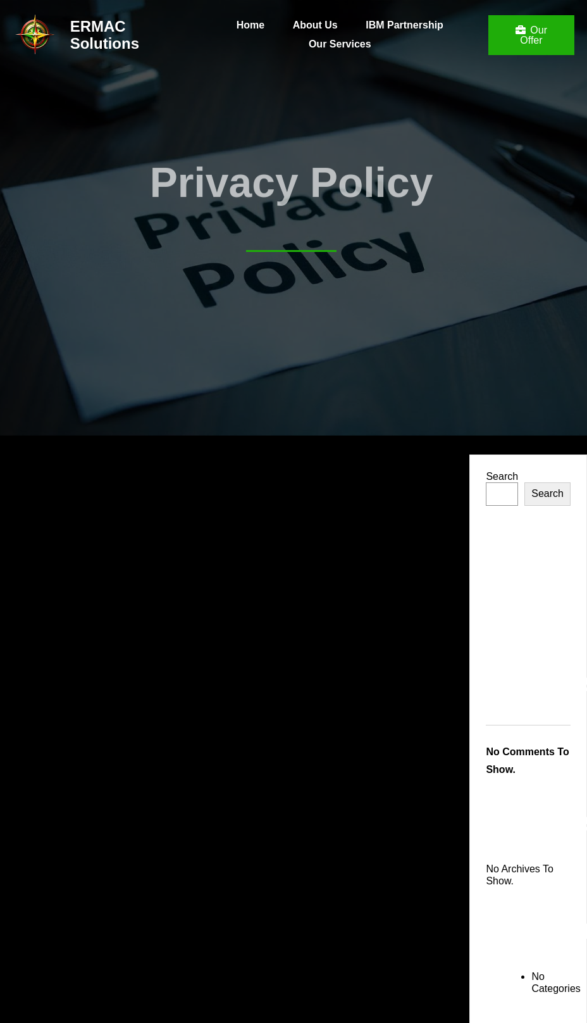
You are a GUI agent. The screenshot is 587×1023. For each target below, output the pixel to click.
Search (502, 476)
